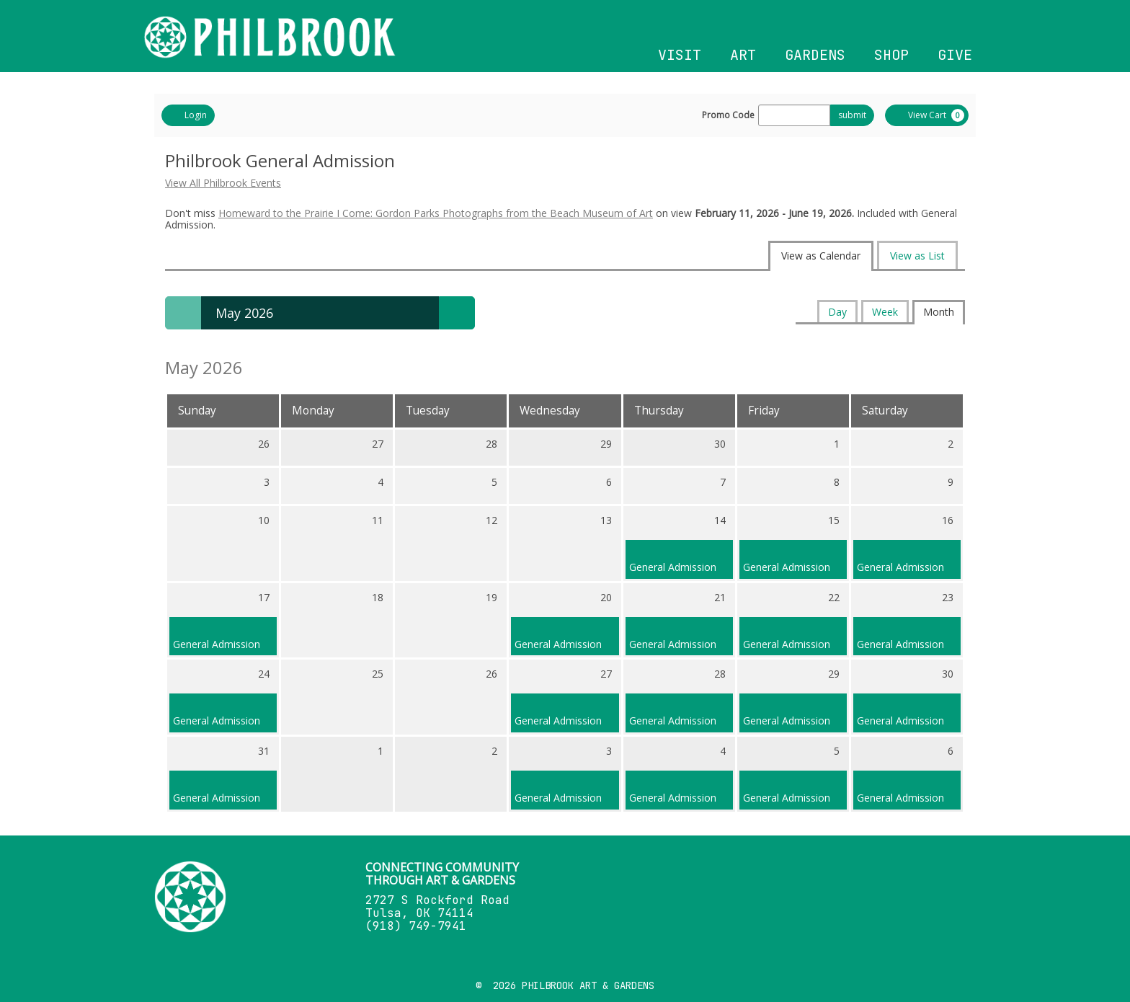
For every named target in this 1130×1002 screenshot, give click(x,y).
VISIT (679, 54)
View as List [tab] (917, 255)
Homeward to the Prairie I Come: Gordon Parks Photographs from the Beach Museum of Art (435, 213)
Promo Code (728, 115)
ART (743, 54)
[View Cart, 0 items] (927, 115)
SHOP (891, 54)
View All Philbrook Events (223, 183)
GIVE (955, 54)
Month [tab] (938, 312)
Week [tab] (885, 312)
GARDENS (815, 54)
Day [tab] (837, 312)
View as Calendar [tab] (820, 255)
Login (188, 115)
